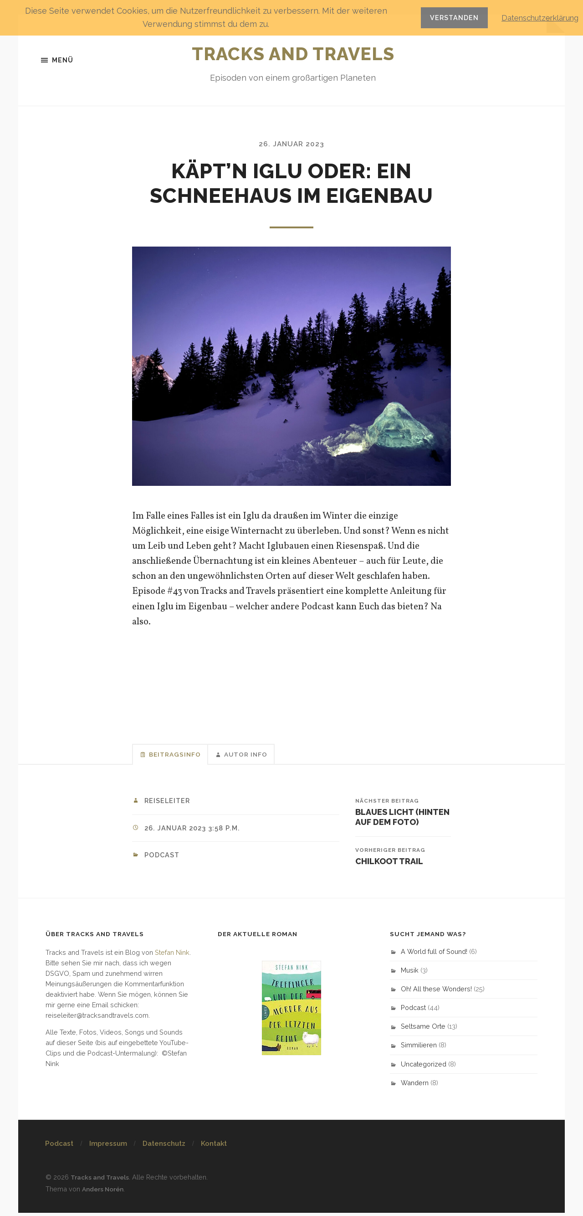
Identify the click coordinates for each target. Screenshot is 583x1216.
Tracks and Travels (293, 52)
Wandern (415, 1086)
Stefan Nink (172, 956)
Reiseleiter (168, 803)
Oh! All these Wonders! (436, 992)
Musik (410, 974)
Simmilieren (419, 1049)
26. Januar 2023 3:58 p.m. (194, 831)
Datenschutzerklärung (535, 17)
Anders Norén (104, 1192)
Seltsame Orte (423, 1030)
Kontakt (214, 1147)
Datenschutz (164, 1147)
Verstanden (444, 17)
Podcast (163, 858)
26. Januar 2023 (292, 144)
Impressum (108, 1147)
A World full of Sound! (434, 955)
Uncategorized (423, 1068)
